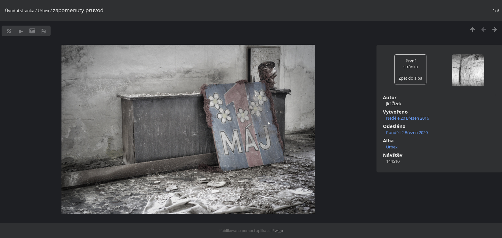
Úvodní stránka (19, 10)
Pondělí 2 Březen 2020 (407, 132)
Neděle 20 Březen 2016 (407, 118)
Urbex (43, 10)
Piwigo (277, 230)
